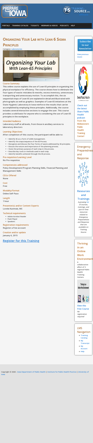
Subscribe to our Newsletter (85, 45)
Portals (6, 25)
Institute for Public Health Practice (61, 372)
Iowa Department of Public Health (31, 372)
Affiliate (83, 14)
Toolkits (35, 25)
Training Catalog (20, 25)
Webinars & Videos (49, 25)
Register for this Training (21, 241)
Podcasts (64, 25)
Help (73, 25)
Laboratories (16, 49)
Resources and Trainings (83, 194)
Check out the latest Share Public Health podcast (83, 111)
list (87, 202)
